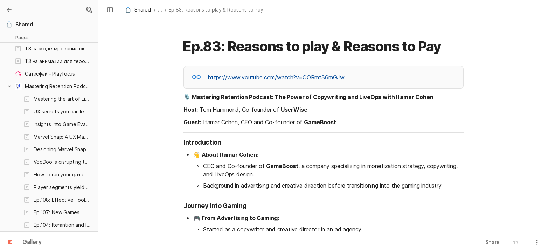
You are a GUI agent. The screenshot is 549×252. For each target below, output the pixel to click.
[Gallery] (9, 10)
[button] (89, 10)
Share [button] (492, 242)
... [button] (160, 10)
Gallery (32, 242)
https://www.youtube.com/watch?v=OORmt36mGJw (276, 77)
